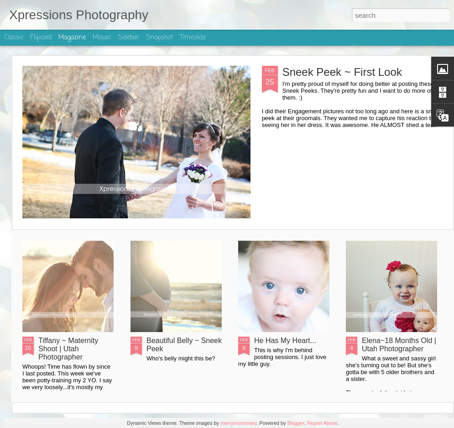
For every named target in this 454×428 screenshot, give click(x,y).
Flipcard (41, 37)
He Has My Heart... (285, 340)
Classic (14, 37)
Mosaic (102, 37)
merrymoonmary (238, 423)
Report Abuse (322, 423)
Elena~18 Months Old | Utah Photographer (399, 345)
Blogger (295, 423)
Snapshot (159, 37)
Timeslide (193, 37)
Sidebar (128, 37)
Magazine (72, 37)
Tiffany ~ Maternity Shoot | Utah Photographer (68, 349)
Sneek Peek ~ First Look (342, 72)
